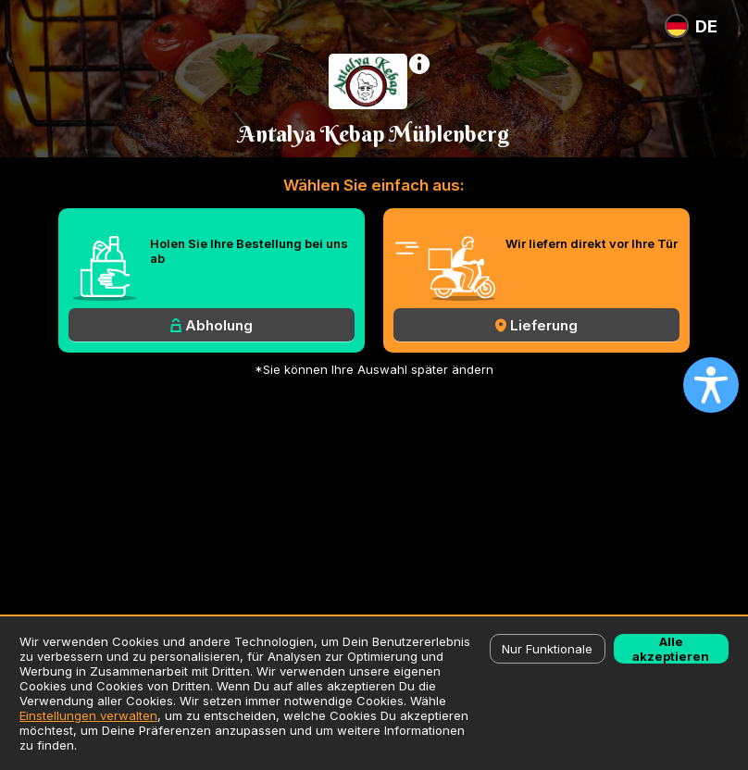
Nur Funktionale (547, 648)
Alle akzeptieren (670, 649)
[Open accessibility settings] (711, 385)
